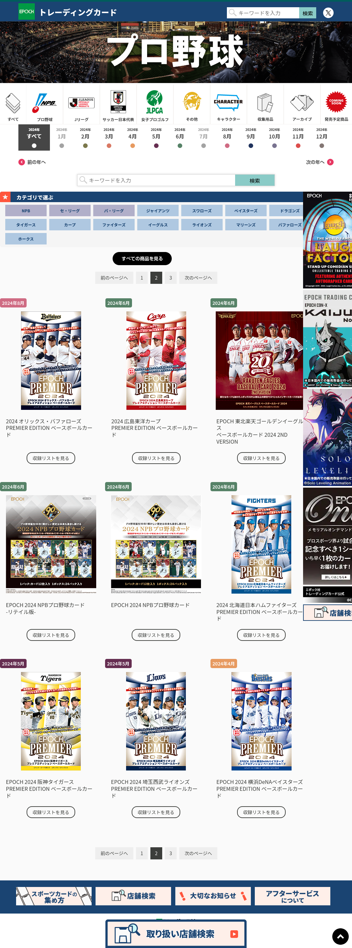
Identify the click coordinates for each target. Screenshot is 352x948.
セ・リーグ (70, 210)
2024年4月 (132, 137)
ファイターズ (114, 224)
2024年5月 (156, 137)
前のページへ (114, 277)
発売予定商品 (336, 104)
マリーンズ (245, 224)
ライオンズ (202, 224)
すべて (13, 104)
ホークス (26, 239)
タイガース (25, 224)
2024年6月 (180, 137)
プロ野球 (44, 104)
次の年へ (320, 162)
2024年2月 (85, 137)
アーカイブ (302, 104)
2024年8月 (227, 137)
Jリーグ (81, 104)
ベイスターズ (245, 210)
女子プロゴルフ (155, 104)
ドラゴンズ (290, 210)
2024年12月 (322, 137)
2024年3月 (109, 137)
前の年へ (32, 162)
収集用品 (265, 104)
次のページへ (198, 277)
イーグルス (158, 224)
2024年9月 (251, 137)
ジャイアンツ (158, 210)
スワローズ (201, 210)
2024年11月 (298, 137)
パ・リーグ (114, 210)
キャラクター (228, 104)
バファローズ (289, 224)
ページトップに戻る (340, 936)
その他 (191, 104)
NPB (26, 210)
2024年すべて (34, 137)
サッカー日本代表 (118, 104)
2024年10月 (274, 137)
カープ (70, 224)
